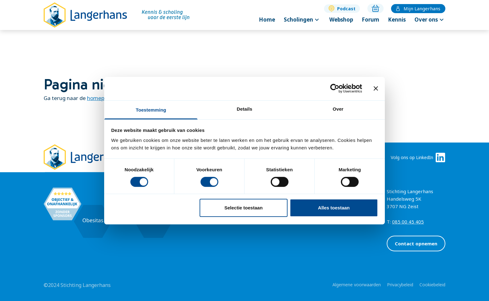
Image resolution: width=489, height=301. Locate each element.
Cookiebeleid (432, 285)
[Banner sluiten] (376, 88)
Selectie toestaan (244, 207)
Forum (370, 19)
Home (267, 19)
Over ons (429, 19)
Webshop (341, 19)
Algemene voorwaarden (356, 285)
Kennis (397, 19)
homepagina (102, 98)
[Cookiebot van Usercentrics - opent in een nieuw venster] (334, 88)
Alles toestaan (334, 207)
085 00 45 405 (408, 221)
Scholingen (302, 19)
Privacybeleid (400, 285)
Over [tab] (338, 108)
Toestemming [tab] (151, 109)
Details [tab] (244, 108)
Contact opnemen (416, 243)
